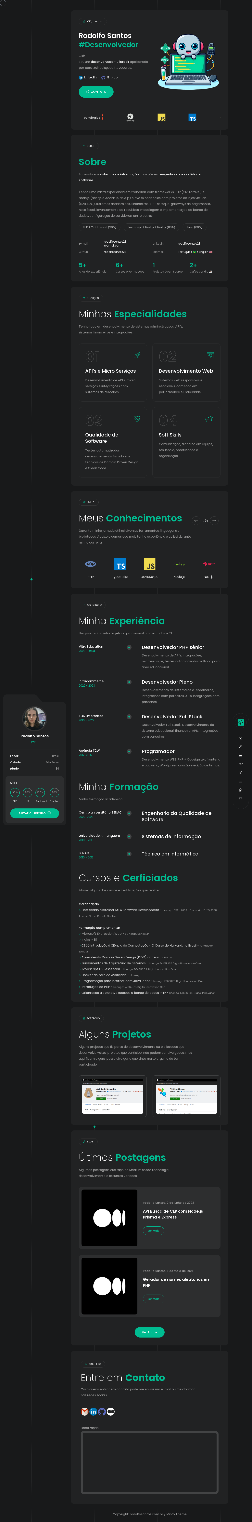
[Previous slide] (196, 520)
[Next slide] (214, 520)
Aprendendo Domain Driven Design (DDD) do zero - (125, 957)
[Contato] (150, 1462)
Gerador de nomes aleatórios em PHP (176, 1282)
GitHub (112, 77)
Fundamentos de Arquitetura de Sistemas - (140, 963)
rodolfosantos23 (189, 244)
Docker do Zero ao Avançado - (109, 975)
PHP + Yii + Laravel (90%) (99, 227)
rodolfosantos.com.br (146, 1514)
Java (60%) (194, 227)
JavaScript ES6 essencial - (127, 969)
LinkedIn (90, 77)
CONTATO (96, 91)
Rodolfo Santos (154, 1203)
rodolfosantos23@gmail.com (115, 244)
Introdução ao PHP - (122, 987)
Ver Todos (149, 1332)
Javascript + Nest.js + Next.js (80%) (151, 227)
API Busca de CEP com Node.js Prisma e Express (173, 1214)
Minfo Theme (176, 1514)
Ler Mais (153, 1231)
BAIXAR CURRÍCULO (35, 812)
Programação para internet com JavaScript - (141, 981)
